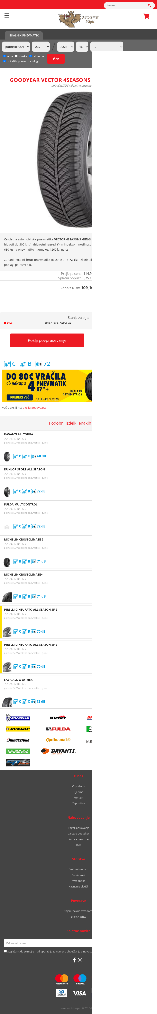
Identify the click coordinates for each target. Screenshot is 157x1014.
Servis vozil (78, 875)
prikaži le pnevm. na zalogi (22, 61)
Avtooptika (78, 881)
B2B (78, 845)
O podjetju (78, 786)
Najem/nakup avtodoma (79, 911)
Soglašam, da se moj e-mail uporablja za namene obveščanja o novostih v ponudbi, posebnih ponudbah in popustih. (77, 951)
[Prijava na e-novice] (147, 943)
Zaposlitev (78, 803)
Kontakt (78, 797)
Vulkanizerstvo (78, 869)
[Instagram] (80, 960)
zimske (21, 56)
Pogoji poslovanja (78, 828)
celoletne (36, 56)
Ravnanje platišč (78, 886)
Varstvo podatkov (79, 833)
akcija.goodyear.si (35, 408)
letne (8, 56)
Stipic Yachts (78, 916)
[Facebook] (74, 960)
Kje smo (78, 792)
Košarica (145, 16)
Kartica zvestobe (78, 839)
